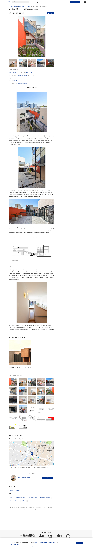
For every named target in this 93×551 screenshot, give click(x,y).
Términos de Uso (38, 542)
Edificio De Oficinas (14, 72)
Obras (32, 2)
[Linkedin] (17, 13)
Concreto (18, 490)
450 (15, 78)
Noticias (52, 2)
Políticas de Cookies (15, 544)
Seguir (48, 478)
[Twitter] (13, 13)
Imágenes (37, 2)
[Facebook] (10, 13)
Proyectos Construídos (21, 497)
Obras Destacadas (33, 497)
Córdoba (23, 500)
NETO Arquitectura (22, 75)
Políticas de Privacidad (50, 542)
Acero (11, 490)
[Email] (20, 13)
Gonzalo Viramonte (22, 83)
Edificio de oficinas (14, 500)
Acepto (79, 543)
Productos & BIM (45, 2)
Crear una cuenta (75, 2)
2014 (15, 80)
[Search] (22, 2)
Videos (56, 2)
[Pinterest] (23, 13)
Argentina (29, 72)
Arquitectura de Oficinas (45, 497)
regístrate (33, 547)
